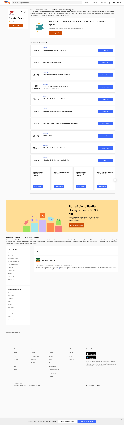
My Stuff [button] (94, 3)
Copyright (51, 356)
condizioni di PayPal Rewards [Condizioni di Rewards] (64, 28)
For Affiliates (34, 363)
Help (15, 356)
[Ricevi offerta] (105, 50)
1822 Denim (11, 274)
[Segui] (23, 12)
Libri (9, 317)
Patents (51, 359)
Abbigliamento (12, 311)
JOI (9, 252)
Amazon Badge (35, 356)
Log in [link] (119, 2)
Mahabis (10, 255)
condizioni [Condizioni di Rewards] (59, 269)
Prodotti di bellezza (13, 320)
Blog (15, 366)
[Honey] (6, 2)
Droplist (33, 352)
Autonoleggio (12, 314)
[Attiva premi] (16, 25)
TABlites (10, 267)
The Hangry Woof (13, 264)
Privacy (51, 352)
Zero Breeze (11, 271)
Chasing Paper (12, 277)
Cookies (51, 376)
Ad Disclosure (52, 366)
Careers (16, 359)
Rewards (103, 3)
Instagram (71, 359)
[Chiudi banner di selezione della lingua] (122, 420)
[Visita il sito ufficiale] (25, 25)
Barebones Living (13, 258)
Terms (50, 363)
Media (15, 369)
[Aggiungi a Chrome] (76, 225)
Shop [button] (86, 3)
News (15, 363)
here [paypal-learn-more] (39, 385)
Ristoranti (11, 295)
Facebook (71, 352)
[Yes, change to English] (87, 421)
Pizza (9, 292)
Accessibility (52, 373)
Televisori (10, 298)
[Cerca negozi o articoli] (47, 2)
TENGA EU (11, 280)
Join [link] (114, 2)
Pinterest (71, 363)
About (15, 352)
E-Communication (54, 369)
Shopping (11, 308)
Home (8, 332)
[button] (93, 385)
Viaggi (10, 304)
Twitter (70, 356)
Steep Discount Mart (14, 261)
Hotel (9, 301)
